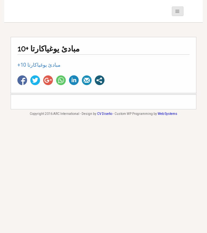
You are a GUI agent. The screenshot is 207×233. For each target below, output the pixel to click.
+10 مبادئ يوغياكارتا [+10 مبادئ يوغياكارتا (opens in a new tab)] (39, 65)
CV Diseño (104, 114)
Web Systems (167, 114)
